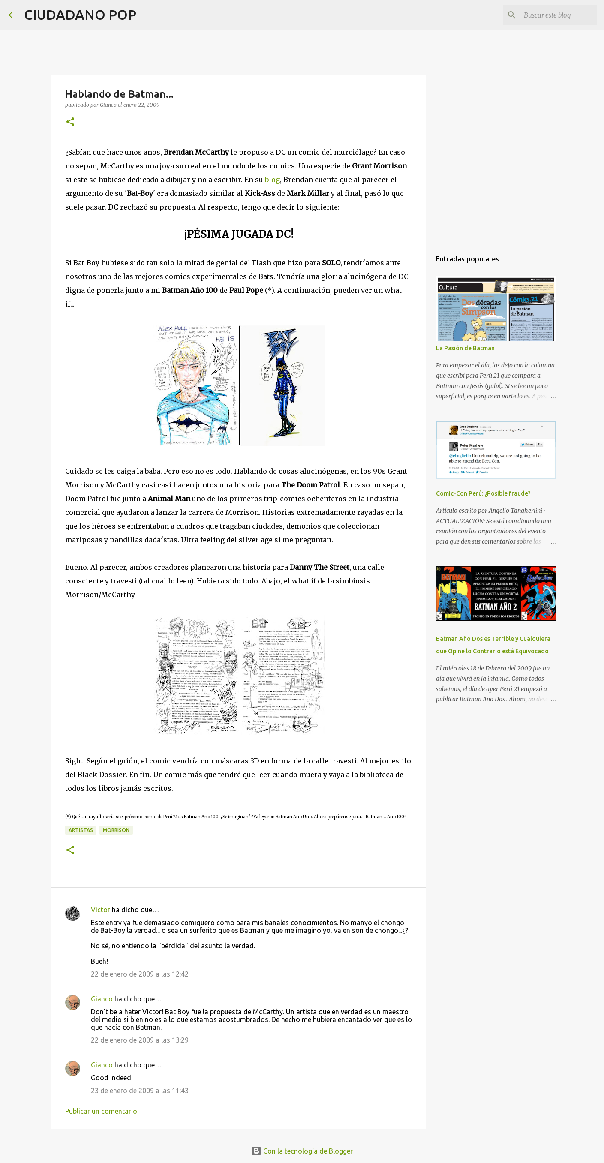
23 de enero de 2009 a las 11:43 (140, 1090)
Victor (100, 910)
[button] (70, 122)
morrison (116, 830)
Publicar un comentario (101, 1111)
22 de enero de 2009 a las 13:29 (140, 1040)
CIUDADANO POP (80, 14)
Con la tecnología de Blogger (302, 1151)
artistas (81, 830)
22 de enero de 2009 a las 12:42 (140, 974)
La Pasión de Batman (465, 348)
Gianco (102, 999)
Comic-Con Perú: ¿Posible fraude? (483, 493)
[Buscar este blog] (552, 15)
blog (272, 179)
